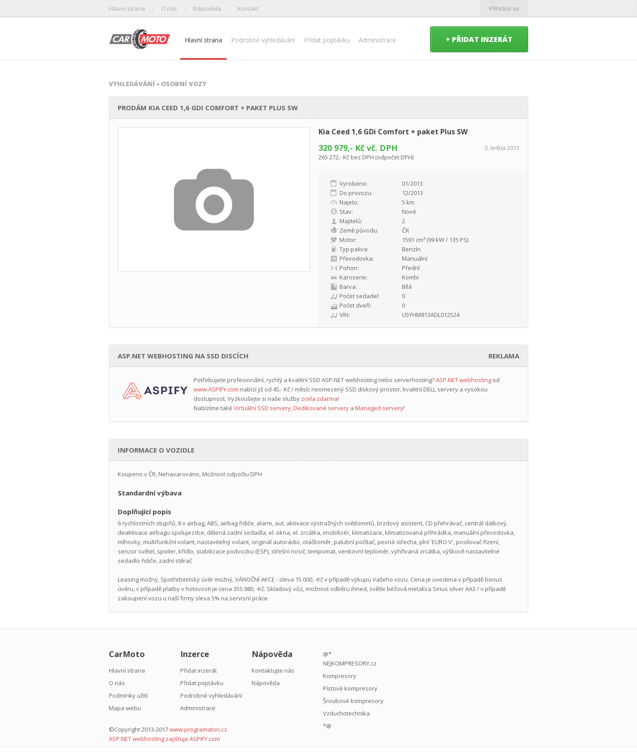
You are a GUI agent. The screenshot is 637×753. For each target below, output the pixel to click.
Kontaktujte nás (273, 670)
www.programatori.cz (198, 729)
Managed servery (379, 408)
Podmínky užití (128, 695)
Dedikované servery (321, 408)
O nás (169, 8)
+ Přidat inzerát (479, 39)
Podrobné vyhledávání (263, 40)
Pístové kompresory (350, 688)
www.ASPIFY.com (216, 389)
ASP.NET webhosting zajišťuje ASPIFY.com (164, 739)
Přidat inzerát (198, 670)
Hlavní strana (127, 8)
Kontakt (247, 8)
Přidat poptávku (327, 40)
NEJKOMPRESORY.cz (349, 663)
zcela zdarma (319, 399)
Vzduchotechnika (346, 713)
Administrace (377, 40)
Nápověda (207, 8)
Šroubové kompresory (353, 701)
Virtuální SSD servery (262, 408)
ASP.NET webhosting (463, 380)
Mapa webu (125, 708)
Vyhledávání (132, 83)
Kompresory (339, 676)
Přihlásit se (504, 8)
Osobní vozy (184, 83)
